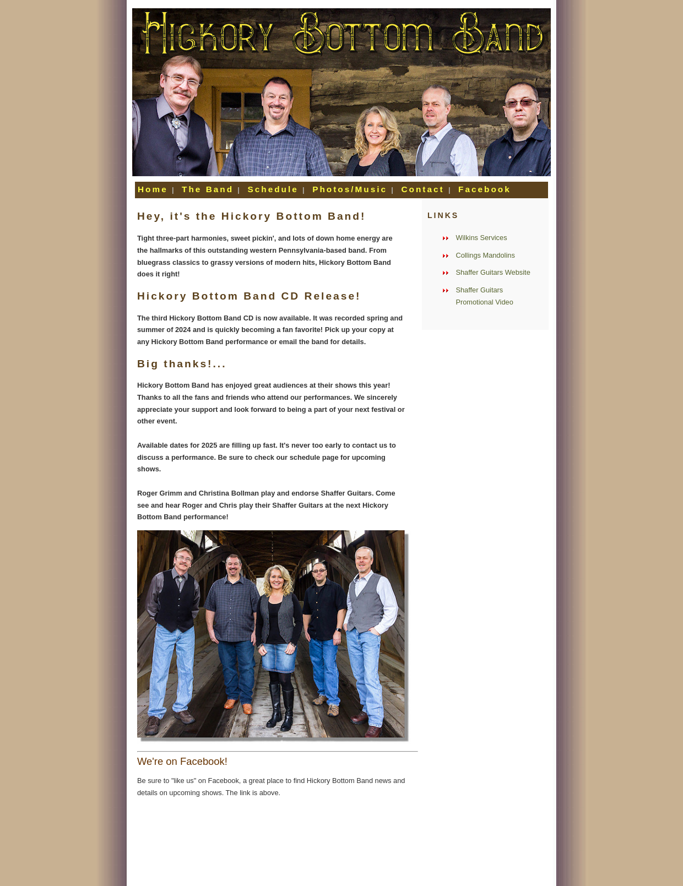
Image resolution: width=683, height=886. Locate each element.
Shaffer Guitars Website (493, 272)
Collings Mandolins (485, 255)
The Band (209, 189)
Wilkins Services (481, 237)
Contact (424, 189)
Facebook (484, 189)
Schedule (274, 189)
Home (155, 189)
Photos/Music (351, 189)
